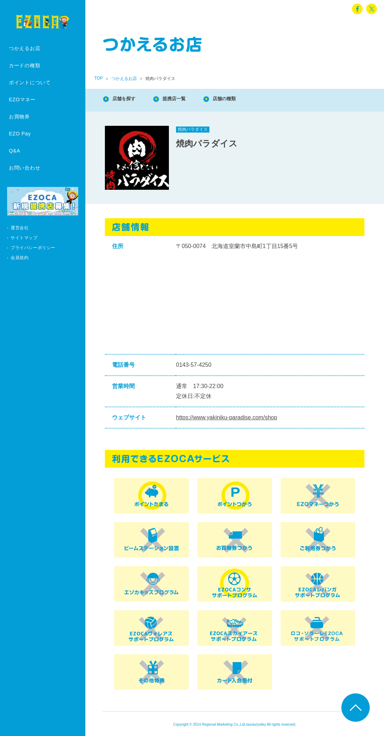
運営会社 (19, 227)
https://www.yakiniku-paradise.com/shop (226, 417)
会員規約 (19, 257)
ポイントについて (30, 82)
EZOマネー (22, 99)
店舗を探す (128, 99)
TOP (98, 78)
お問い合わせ (24, 168)
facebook (357, 9)
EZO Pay (20, 133)
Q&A (14, 151)
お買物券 (19, 116)
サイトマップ (24, 237)
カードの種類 (24, 65)
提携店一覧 (185, 99)
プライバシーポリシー (33, 247)
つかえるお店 (24, 48)
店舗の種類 (242, 99)
